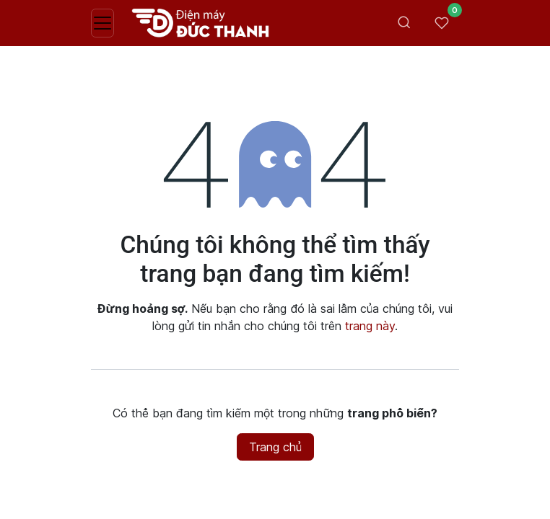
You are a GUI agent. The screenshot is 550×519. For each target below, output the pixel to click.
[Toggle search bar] (404, 23)
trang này (370, 326)
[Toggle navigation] (102, 23)
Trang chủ (275, 447)
